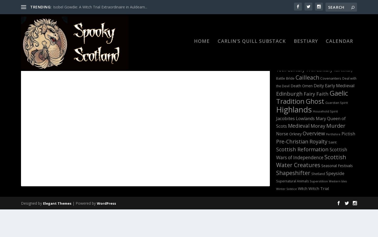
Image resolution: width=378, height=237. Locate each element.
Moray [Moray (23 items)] (318, 153)
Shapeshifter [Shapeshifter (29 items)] (293, 200)
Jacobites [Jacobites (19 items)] (285, 146)
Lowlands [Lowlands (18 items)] (305, 146)
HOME (202, 45)
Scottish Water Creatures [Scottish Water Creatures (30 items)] (311, 188)
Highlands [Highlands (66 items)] (294, 137)
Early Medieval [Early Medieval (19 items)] (340, 113)
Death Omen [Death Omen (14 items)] (302, 113)
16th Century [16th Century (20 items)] (290, 97)
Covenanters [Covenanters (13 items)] (330, 106)
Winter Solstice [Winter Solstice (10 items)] (286, 216)
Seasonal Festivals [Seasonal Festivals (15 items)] (337, 193)
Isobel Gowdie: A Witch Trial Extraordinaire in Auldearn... (100, 6)
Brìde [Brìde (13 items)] (290, 106)
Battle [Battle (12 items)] (280, 106)
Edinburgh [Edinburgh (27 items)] (289, 121)
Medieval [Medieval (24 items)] (298, 153)
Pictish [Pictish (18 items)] (348, 161)
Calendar (339, 45)
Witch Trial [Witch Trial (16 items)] (318, 216)
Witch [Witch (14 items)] (302, 216)
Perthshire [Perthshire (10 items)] (333, 162)
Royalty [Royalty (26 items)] (318, 169)
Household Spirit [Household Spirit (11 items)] (325, 139)
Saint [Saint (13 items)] (332, 169)
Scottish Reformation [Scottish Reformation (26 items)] (302, 177)
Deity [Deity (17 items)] (319, 113)
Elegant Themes (57, 231)
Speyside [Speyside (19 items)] (335, 201)
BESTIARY (306, 45)
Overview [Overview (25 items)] (314, 160)
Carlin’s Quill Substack (252, 45)
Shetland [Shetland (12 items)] (318, 201)
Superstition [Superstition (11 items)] (319, 209)
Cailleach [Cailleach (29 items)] (307, 105)
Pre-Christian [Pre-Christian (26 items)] (292, 169)
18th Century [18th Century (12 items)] (343, 98)
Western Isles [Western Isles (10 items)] (338, 209)
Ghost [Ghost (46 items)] (315, 128)
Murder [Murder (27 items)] (335, 153)
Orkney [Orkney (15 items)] (295, 161)
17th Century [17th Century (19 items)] (319, 97)
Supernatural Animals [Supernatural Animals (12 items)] (292, 209)
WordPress (106, 231)
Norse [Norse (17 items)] (282, 161)
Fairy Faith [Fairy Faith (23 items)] (316, 121)
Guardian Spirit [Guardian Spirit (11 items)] (336, 130)
